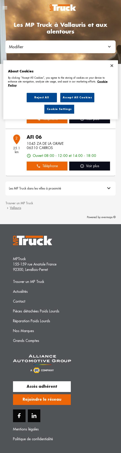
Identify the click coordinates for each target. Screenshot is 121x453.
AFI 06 (34, 137)
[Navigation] (5, 7)
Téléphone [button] (47, 166)
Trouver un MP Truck (19, 203)
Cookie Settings (59, 109)
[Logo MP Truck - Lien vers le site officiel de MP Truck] (63, 7)
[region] (60, 90)
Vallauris (15, 207)
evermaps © (109, 217)
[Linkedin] (34, 415)
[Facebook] (19, 415)
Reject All (41, 97)
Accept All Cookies (77, 97)
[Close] (112, 66)
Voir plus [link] (89, 166)
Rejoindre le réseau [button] (42, 399)
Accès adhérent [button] (42, 386)
